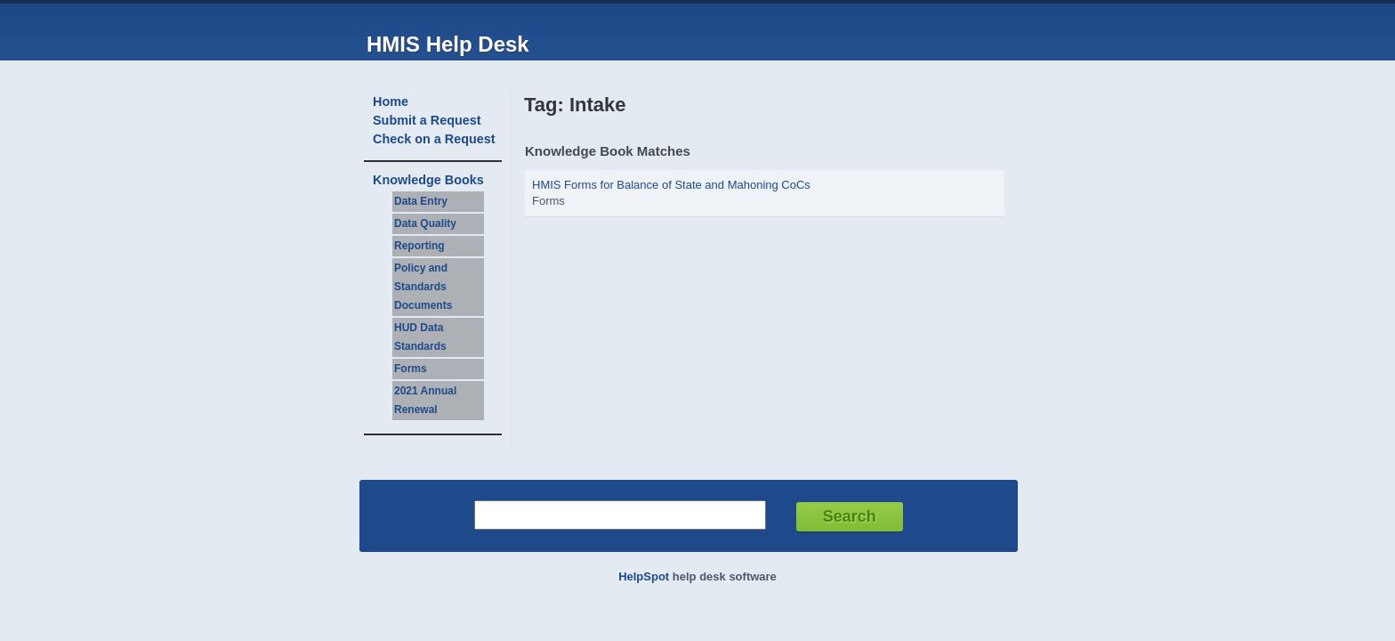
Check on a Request (434, 139)
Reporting (419, 245)
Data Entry (421, 201)
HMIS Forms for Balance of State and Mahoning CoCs (671, 184)
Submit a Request (427, 120)
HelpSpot (643, 576)
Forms (410, 368)
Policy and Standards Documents (423, 287)
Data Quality (425, 223)
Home (390, 101)
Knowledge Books (428, 180)
